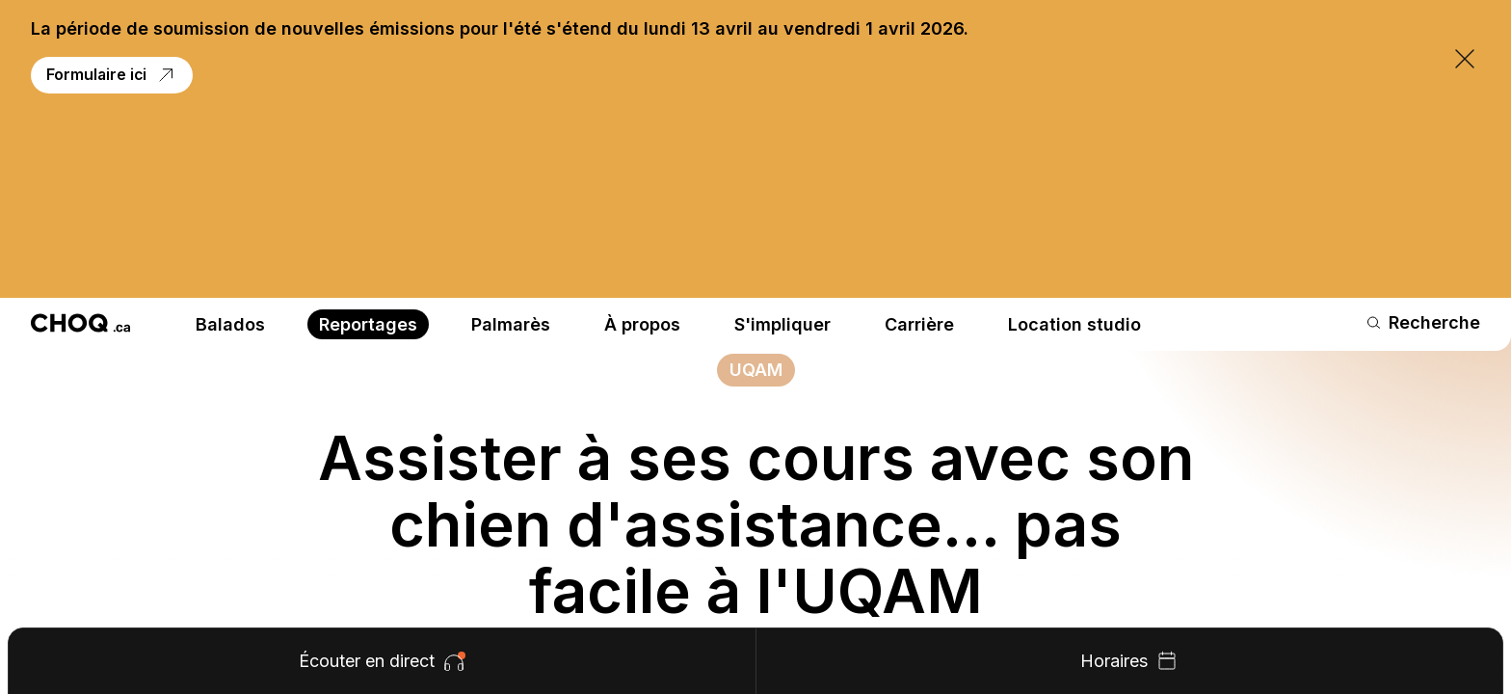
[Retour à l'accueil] (80, 141)
